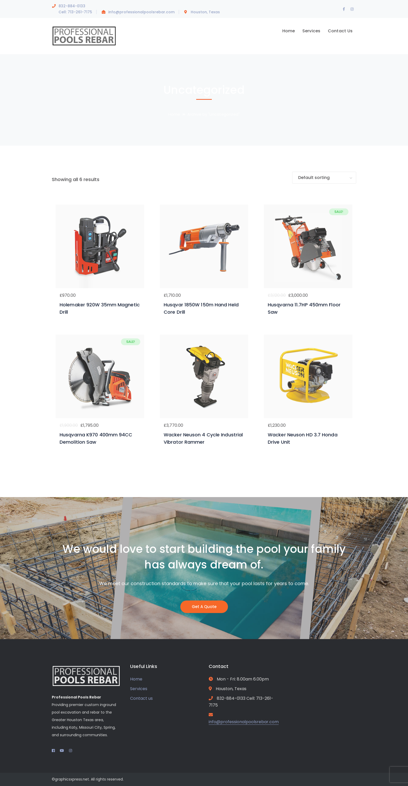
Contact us (141, 698)
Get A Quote (204, 606)
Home (174, 114)
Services (138, 689)
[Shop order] (324, 178)
